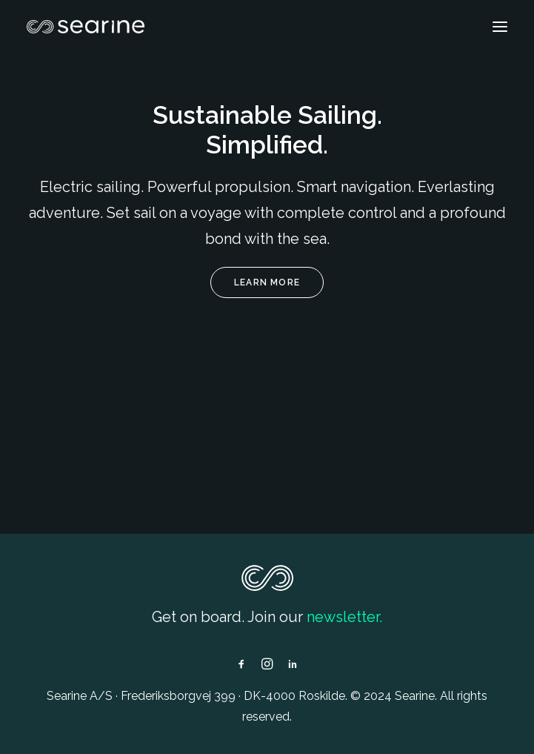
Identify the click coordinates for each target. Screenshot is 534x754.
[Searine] (85, 26)
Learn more (267, 282)
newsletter (343, 617)
